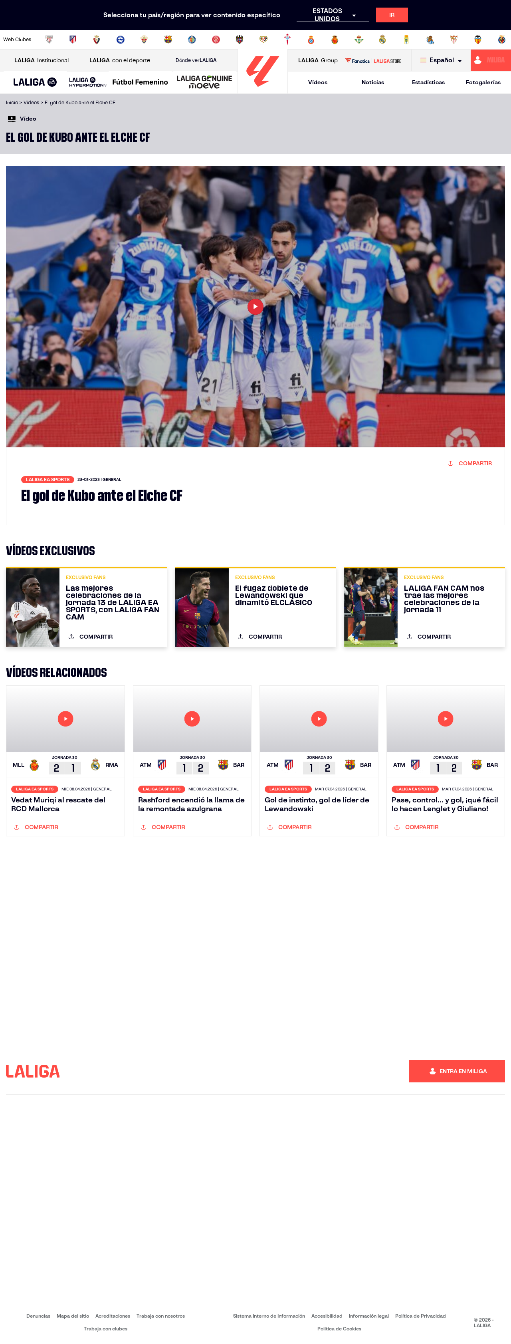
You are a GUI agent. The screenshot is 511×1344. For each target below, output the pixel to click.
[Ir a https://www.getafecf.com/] (192, 40)
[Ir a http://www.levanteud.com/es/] (240, 40)
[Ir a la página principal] (262, 90)
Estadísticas (428, 82)
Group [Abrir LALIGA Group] (318, 60)
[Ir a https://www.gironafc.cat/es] (216, 40)
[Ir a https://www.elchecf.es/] (144, 40)
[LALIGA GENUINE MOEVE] (204, 82)
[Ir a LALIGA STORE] (372, 60)
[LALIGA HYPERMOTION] (88, 82)
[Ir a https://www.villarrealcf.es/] (502, 40)
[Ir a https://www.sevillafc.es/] (454, 40)
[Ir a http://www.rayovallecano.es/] (263, 40)
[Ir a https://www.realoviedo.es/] (406, 40)
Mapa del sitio (73, 1315)
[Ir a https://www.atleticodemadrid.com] (73, 40)
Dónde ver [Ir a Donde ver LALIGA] (196, 60)
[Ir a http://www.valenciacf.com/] (478, 40)
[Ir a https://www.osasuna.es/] (97, 40)
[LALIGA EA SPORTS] (35, 82)
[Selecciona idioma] (443, 60)
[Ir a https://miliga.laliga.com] (491, 60)
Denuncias (38, 1315)
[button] (35, 82)
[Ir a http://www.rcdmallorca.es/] (335, 40)
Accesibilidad (327, 1315)
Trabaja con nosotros (161, 1315)
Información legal (369, 1315)
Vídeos (317, 82)
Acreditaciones (112, 1315)
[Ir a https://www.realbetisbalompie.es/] (359, 40)
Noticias (373, 82)
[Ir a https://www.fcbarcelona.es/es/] (168, 40)
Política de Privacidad (420, 1315)
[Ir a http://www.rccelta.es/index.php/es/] (287, 40)
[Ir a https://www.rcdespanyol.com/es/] (311, 40)
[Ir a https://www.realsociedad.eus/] (430, 40)
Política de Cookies (339, 1328)
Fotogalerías (483, 82)
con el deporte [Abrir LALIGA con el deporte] (119, 60)
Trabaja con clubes (105, 1328)
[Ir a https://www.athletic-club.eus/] (49, 40)
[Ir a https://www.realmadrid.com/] (382, 40)
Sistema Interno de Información (269, 1315)
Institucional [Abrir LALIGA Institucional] (41, 60)
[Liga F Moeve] (140, 82)
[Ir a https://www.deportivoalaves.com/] (121, 40)
